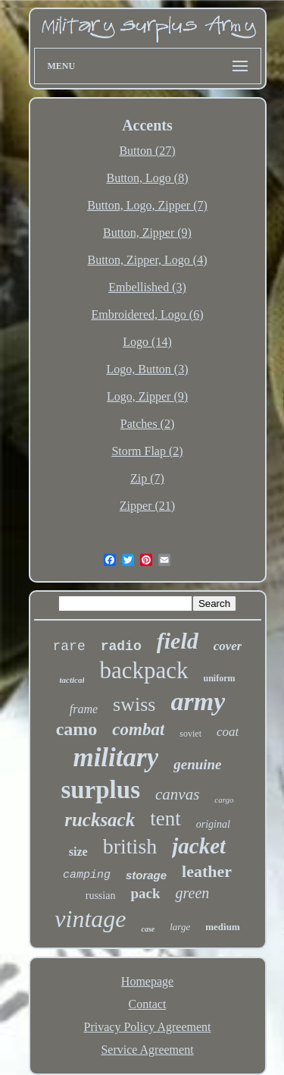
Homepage (147, 981)
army (197, 701)
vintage (90, 918)
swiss (134, 704)
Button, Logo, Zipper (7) (147, 205)
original (213, 824)
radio (121, 646)
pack (145, 893)
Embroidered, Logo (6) (148, 314)
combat (138, 729)
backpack (143, 670)
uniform (220, 678)
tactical (71, 679)
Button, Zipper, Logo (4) (148, 259)
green (192, 893)
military (115, 757)
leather (207, 871)
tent (165, 818)
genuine (197, 764)
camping (87, 875)
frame (84, 709)
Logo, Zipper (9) (147, 396)
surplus (100, 789)
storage (146, 875)
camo (77, 729)
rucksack (99, 819)
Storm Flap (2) (147, 451)
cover (228, 646)
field (177, 640)
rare (69, 646)
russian (101, 895)
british (130, 846)
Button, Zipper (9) (147, 232)
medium (222, 926)
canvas (177, 794)
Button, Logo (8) (148, 177)
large (180, 926)
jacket (199, 846)
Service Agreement (147, 1049)
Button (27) (147, 150)
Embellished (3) (147, 287)
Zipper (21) (147, 505)
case (147, 929)
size (78, 851)
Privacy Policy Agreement (147, 1026)
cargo (223, 799)
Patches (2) (147, 423)
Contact (148, 1004)
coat (228, 732)
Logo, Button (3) (148, 369)
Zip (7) (147, 478)
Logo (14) (147, 341)
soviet (190, 733)
